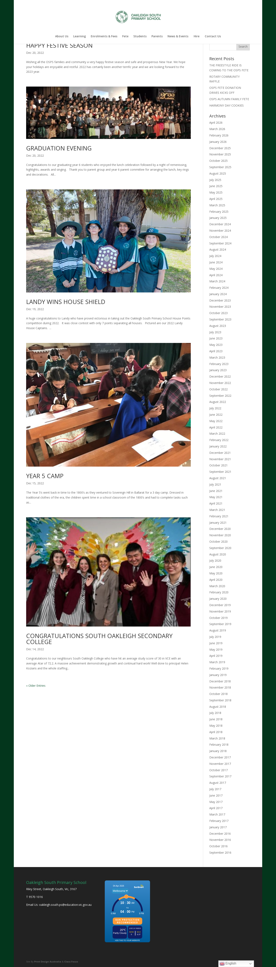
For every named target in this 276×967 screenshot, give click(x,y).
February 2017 (218, 821)
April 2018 (215, 732)
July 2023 (215, 332)
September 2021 (220, 472)
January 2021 (218, 523)
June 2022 (215, 415)
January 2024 (218, 294)
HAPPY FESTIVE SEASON (59, 45)
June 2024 (215, 262)
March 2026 (217, 129)
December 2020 (220, 529)
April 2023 (215, 351)
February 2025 (218, 212)
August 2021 (217, 478)
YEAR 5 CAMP (45, 476)
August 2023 (217, 326)
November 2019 (220, 611)
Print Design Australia (47, 961)
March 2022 (217, 433)
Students (140, 36)
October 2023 (218, 313)
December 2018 (220, 681)
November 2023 (220, 307)
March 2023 (217, 357)
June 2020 (215, 567)
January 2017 (218, 827)
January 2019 (218, 675)
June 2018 (215, 719)
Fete (125, 36)
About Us (61, 36)
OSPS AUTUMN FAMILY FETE (229, 99)
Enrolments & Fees (104, 36)
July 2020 (215, 560)
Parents (157, 36)
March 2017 (217, 814)
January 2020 (218, 599)
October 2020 (218, 541)
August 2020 (217, 554)
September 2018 (220, 700)
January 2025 (218, 218)
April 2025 (215, 199)
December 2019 (220, 605)
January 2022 (218, 446)
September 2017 (220, 776)
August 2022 (217, 402)
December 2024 (220, 224)
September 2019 (220, 624)
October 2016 (218, 846)
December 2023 (220, 300)
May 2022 (215, 421)
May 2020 (215, 573)
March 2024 (217, 281)
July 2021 (215, 484)
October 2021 (218, 465)
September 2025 (220, 167)
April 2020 (215, 580)
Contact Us (213, 36)
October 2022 (218, 389)
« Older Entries (35, 686)
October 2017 (218, 770)
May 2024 (215, 269)
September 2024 (220, 243)
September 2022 (220, 396)
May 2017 (215, 802)
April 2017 (215, 808)
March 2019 (217, 662)
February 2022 (218, 440)
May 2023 (215, 345)
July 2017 (215, 789)
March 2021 (217, 510)
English (228, 963)
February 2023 (218, 364)
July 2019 (215, 637)
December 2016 (220, 834)
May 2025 (215, 192)
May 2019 (215, 649)
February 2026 (218, 135)
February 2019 (218, 668)
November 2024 (220, 230)
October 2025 (218, 161)
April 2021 (215, 503)
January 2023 (218, 370)
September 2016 (220, 852)
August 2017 (217, 783)
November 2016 (220, 840)
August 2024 (217, 249)
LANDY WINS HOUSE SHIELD (65, 302)
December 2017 (220, 757)
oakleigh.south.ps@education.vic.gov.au (65, 905)
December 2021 (220, 453)
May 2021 (215, 497)
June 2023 (215, 338)
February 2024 (218, 288)
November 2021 (220, 459)
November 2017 (220, 764)
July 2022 (215, 408)
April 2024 (215, 275)
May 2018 (215, 726)
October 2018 (218, 694)
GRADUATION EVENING (59, 148)
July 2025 (215, 180)
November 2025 (220, 154)
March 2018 (217, 738)
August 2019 (217, 630)
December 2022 (220, 376)
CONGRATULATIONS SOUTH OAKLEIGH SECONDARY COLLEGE (99, 639)
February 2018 (218, 744)
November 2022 (220, 383)
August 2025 (217, 173)
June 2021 (215, 491)
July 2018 (215, 713)
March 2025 (217, 205)
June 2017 (215, 795)
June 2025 (215, 186)
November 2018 (220, 687)
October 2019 (218, 618)
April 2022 (215, 427)
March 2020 (217, 586)
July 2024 (215, 256)
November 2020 (220, 535)
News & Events (178, 36)
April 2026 (215, 122)
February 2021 (218, 516)
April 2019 (215, 656)
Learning (79, 36)
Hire (196, 36)
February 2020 (218, 592)
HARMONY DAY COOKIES (226, 105)
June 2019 (215, 643)
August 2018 (217, 707)
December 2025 (220, 148)
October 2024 (218, 237)
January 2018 (218, 751)
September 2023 (220, 319)
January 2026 (218, 142)
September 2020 (220, 548)
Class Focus (71, 961)
